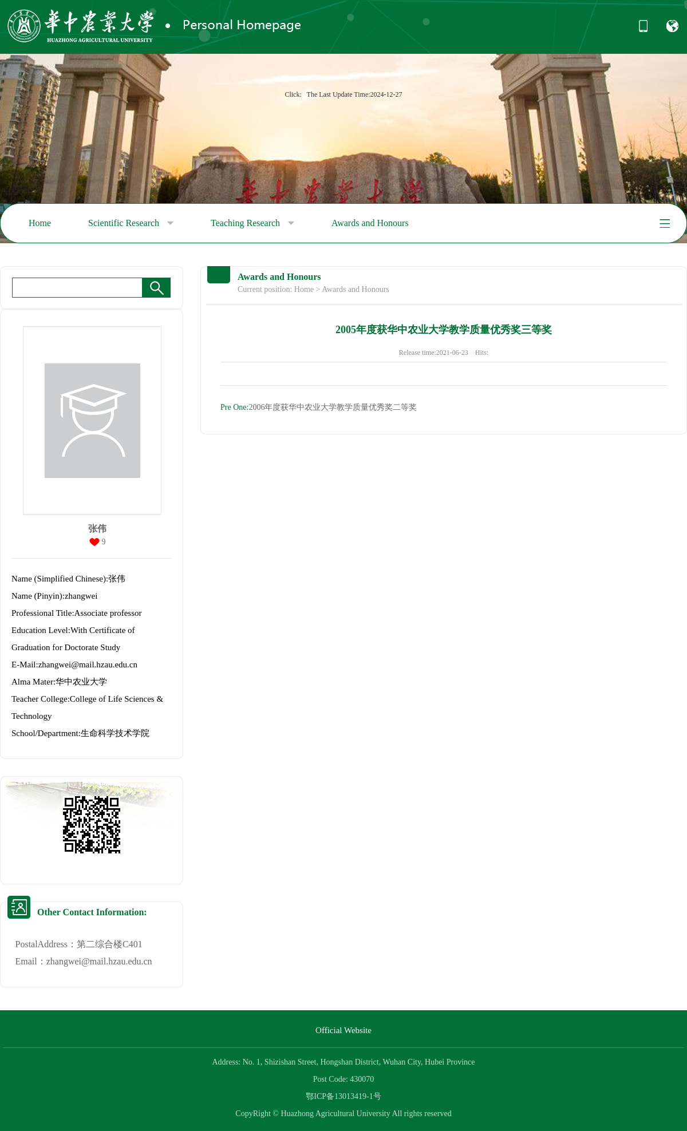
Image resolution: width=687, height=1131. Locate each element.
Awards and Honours (370, 223)
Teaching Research (252, 223)
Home (40, 223)
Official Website (343, 1030)
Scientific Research (130, 223)
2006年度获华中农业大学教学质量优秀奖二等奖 (318, 407)
